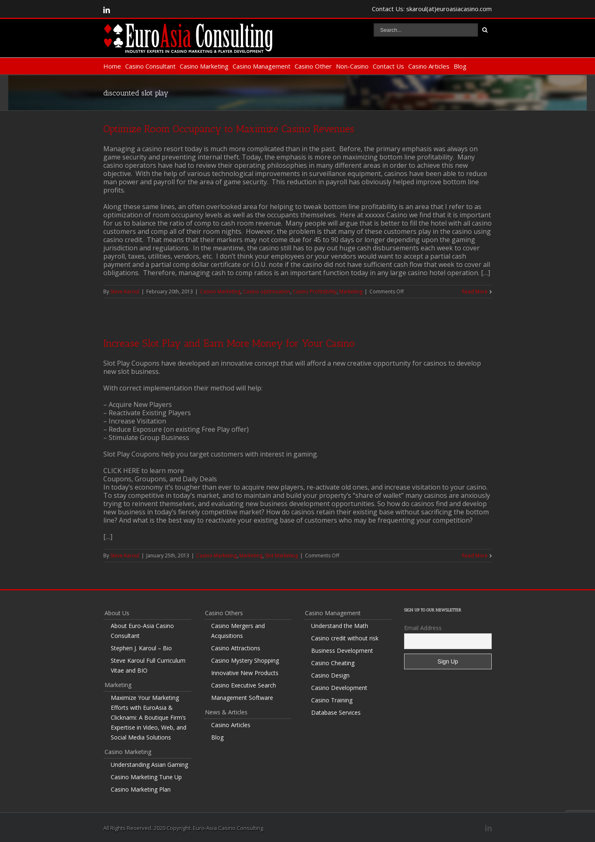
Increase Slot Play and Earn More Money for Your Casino (229, 343)
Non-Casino (352, 66)
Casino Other (313, 66)
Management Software (242, 698)
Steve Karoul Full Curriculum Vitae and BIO (148, 665)
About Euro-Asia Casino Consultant (142, 631)
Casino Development (339, 688)
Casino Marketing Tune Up (146, 777)
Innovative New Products (244, 673)
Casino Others (224, 613)
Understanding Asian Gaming (149, 764)
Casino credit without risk (344, 638)
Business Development (342, 650)
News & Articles (226, 712)
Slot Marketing (281, 555)
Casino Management (261, 66)
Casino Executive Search (243, 685)
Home (112, 66)
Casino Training (331, 700)
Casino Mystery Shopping (245, 660)
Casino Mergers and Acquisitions (238, 631)
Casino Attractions (235, 648)
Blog (460, 66)
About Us (117, 613)
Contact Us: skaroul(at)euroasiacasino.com (432, 9)
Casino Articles (429, 66)
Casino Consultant (150, 66)
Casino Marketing (204, 66)
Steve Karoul (124, 291)
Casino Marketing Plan (141, 789)
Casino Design (330, 675)
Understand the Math (339, 626)
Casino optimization (266, 291)
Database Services (336, 712)
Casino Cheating (333, 663)
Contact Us (388, 66)
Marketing (350, 291)
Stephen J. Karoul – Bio (141, 648)
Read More (475, 291)
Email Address (423, 628)
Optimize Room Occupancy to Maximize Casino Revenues (228, 129)
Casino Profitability (315, 291)
